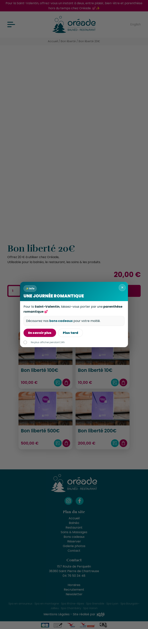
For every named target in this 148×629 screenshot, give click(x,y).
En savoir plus (39, 333)
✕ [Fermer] (122, 287)
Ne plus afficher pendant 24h (44, 342)
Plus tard (70, 333)
